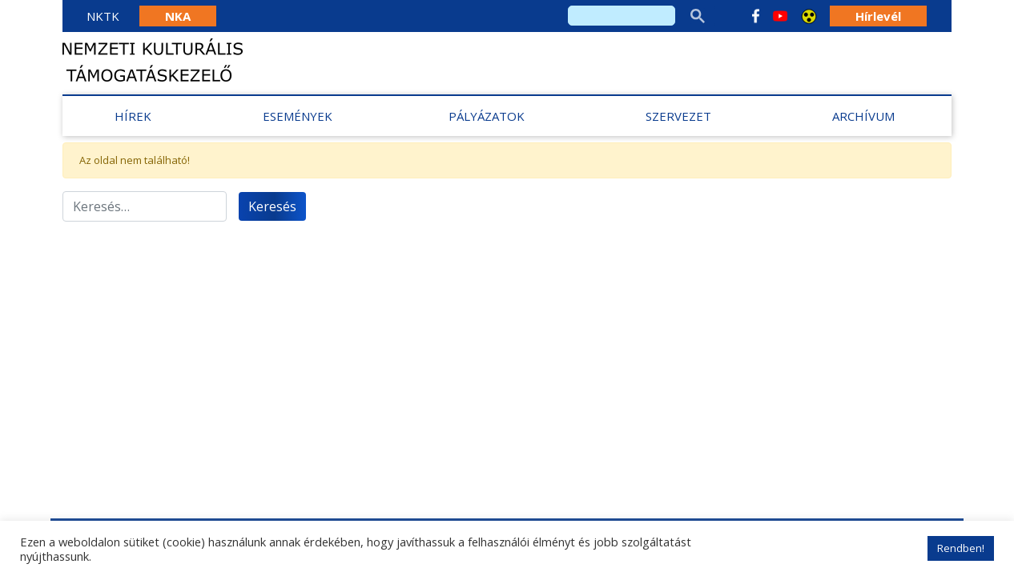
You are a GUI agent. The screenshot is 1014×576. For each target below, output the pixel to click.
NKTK (103, 16)
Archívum (863, 116)
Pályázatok (487, 116)
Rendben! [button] (960, 548)
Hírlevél (878, 16)
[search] (621, 16)
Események (297, 116)
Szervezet (678, 116)
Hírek (133, 116)
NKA (178, 16)
